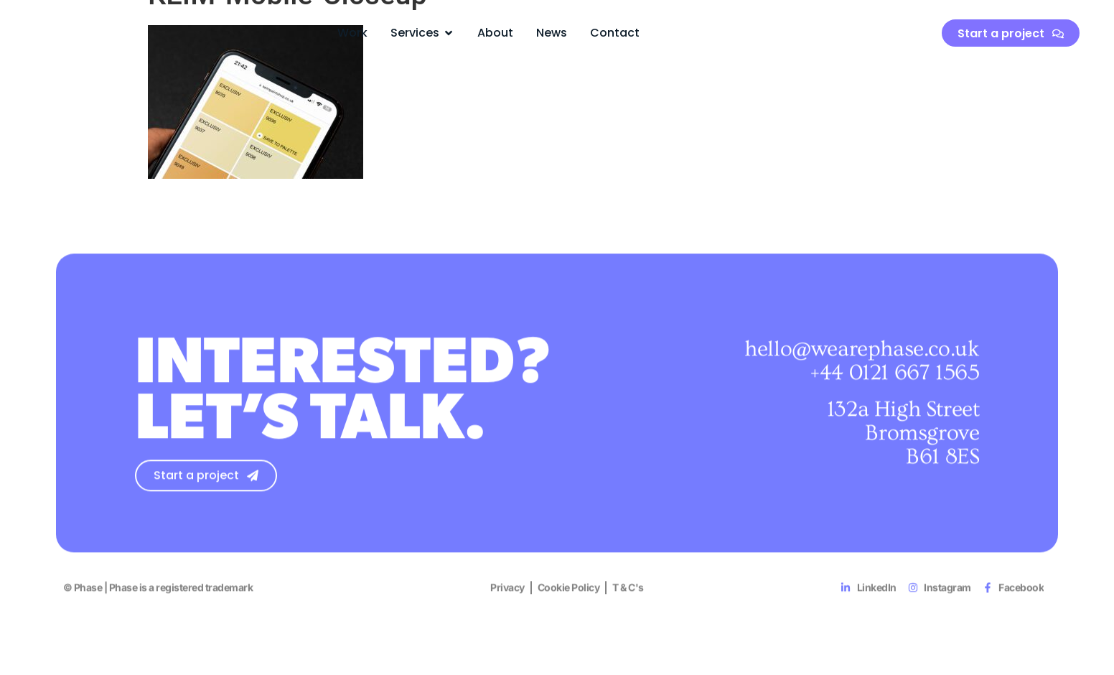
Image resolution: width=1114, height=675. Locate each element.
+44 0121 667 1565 (894, 377)
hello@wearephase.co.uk (861, 353)
